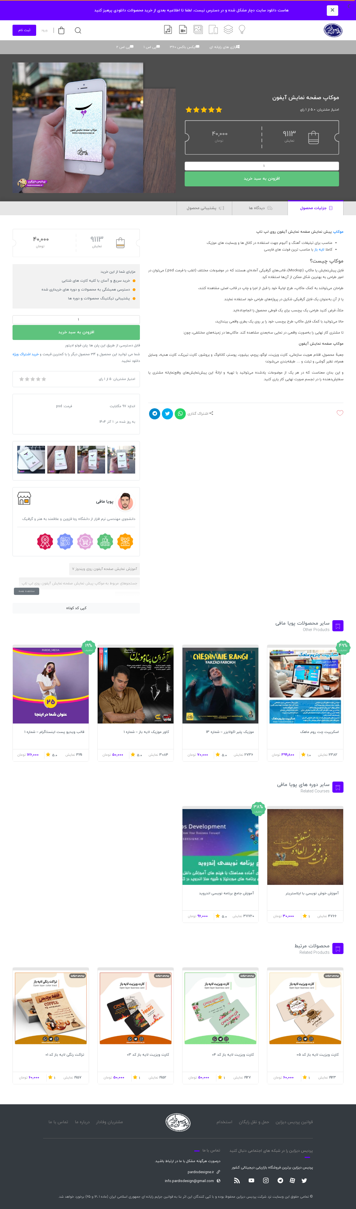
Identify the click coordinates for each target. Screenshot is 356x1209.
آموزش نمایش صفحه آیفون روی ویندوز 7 (104, 569)
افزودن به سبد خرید (262, 179)
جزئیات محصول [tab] (316, 208)
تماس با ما (58, 1122)
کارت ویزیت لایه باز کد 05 (317, 1054)
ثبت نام (24, 30)
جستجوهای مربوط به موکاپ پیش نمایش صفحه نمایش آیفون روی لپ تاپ (79, 583)
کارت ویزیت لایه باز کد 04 (233, 1054)
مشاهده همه (26, 591)
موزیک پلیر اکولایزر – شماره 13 (230, 732)
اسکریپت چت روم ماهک (319, 732)
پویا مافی (104, 502)
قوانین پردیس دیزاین (294, 1122)
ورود (44, 30)
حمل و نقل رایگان (254, 1122)
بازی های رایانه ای (222, 47)
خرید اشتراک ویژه (26, 354)
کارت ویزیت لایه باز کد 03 (148, 1054)
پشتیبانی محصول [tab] (205, 208)
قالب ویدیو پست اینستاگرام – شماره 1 (54, 732)
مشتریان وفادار (109, 1122)
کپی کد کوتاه (76, 608)
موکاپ (338, 231)
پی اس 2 (123, 47)
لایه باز (319, 249)
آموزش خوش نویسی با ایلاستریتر (312, 893)
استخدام (224, 1122)
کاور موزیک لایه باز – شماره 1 (146, 732)
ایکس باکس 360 (183, 47)
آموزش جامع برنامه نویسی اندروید (226, 893)
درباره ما (82, 1122)
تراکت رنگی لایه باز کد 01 (64, 1054)
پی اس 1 (150, 47)
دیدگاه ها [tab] (260, 208)
